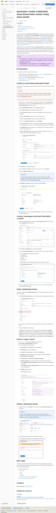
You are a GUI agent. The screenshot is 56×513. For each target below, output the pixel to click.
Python (21, 473)
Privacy (24, 510)
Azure (21, 8)
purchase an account (39, 74)
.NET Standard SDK (23, 78)
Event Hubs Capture (45, 41)
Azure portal (24, 63)
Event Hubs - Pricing (26, 96)
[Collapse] (13, 7)
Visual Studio (21, 77)
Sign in (53, 1)
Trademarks (46, 510)
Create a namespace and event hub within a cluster (26, 28)
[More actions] (53, 8)
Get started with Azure (50, 4)
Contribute (19, 510)
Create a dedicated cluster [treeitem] (8, 27)
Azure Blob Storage (48, 43)
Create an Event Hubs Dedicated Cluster (24, 26)
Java (21, 472)
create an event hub (39, 284)
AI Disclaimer (3, 510)
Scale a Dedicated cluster (22, 29)
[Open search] (51, 1)
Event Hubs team (45, 65)
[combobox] (7, 9)
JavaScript (22, 475)
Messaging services (27, 8)
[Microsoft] (2, 1)
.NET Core (22, 470)
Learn (18, 8)
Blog (15, 510)
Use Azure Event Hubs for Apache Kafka (27, 478)
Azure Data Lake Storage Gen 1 (23, 44)
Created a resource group (24, 80)
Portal (43, 4)
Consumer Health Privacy (31, 510)
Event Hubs (34, 8)
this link (23, 102)
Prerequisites (20, 25)
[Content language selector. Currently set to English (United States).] (6, 508)
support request (33, 125)
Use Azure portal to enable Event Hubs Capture (28, 476)
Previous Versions (10, 510)
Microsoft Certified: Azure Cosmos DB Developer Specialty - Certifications (30, 497)
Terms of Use (40, 510)
